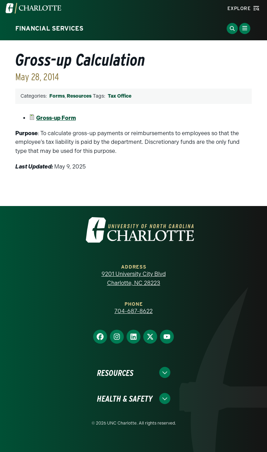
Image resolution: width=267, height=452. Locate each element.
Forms (57, 96)
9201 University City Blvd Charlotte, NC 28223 (134, 278)
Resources (79, 96)
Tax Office (119, 96)
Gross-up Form (56, 118)
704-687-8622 (133, 311)
